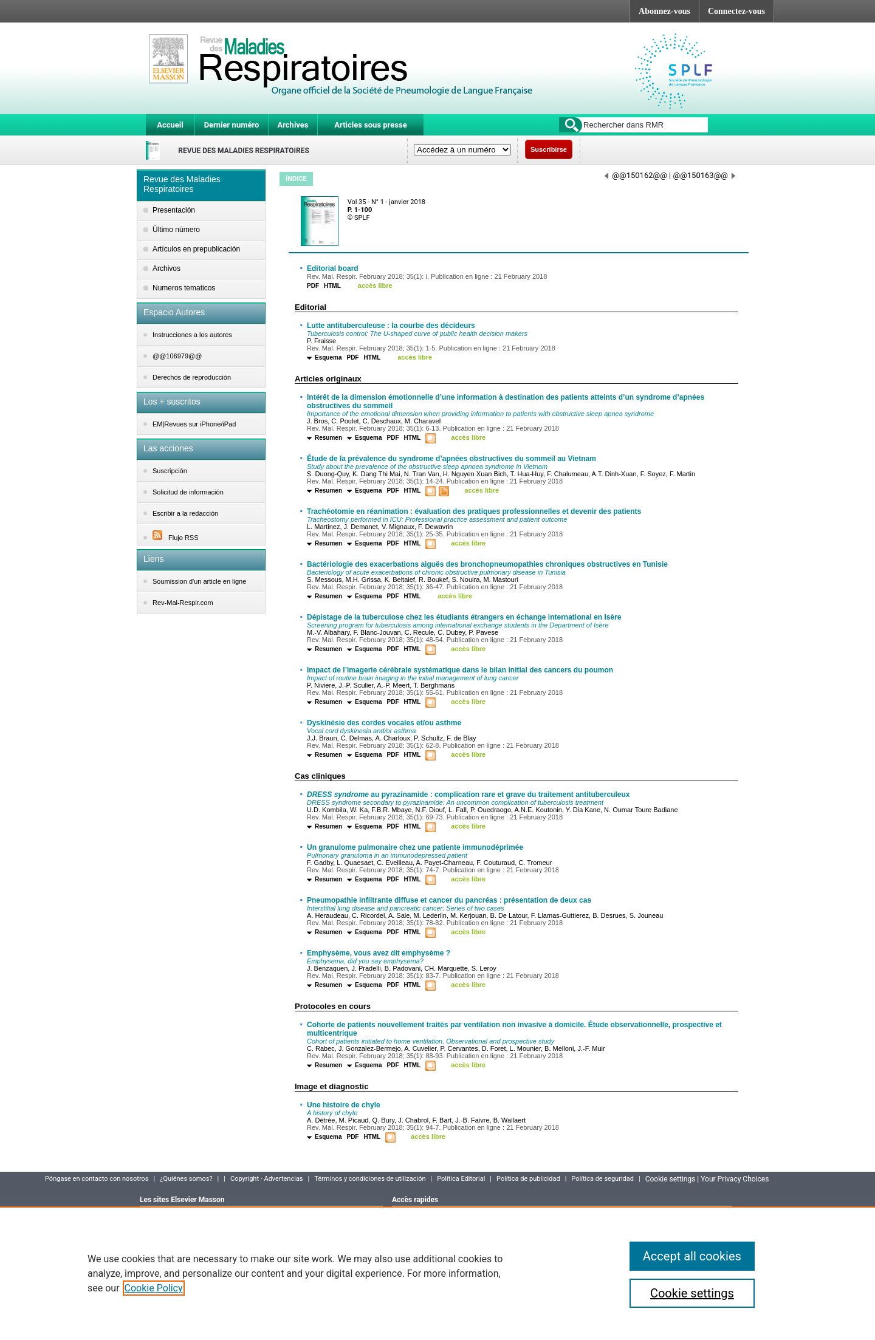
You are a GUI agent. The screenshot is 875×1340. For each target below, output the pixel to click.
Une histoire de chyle (343, 1105)
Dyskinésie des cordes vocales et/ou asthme (384, 723)
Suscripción (170, 470)
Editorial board (333, 268)
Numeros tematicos (184, 288)
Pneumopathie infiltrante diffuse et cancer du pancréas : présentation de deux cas (449, 900)
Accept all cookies (692, 1256)
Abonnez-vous (664, 11)
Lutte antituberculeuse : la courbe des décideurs (391, 325)
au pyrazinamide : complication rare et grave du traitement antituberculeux (468, 794)
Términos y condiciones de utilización (369, 1179)
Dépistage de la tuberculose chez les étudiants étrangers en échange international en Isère (464, 617)
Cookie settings (692, 1293)
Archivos (166, 268)
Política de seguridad (602, 1179)
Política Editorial (461, 1179)
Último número (176, 229)
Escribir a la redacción (185, 513)
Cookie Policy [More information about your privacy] (154, 1288)
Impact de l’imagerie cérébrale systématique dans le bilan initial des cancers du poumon (460, 670)
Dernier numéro (231, 124)
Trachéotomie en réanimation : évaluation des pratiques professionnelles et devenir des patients (474, 511)
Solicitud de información (188, 492)
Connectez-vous (736, 11)
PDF (313, 285)
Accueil (170, 124)
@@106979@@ (177, 356)
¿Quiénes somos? (186, 1179)
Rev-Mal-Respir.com (183, 602)
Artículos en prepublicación (196, 249)
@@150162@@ (636, 175)
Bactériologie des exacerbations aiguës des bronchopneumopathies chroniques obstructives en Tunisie (487, 564)
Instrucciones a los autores (192, 334)
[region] (437, 1273)
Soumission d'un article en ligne (199, 581)
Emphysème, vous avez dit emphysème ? (378, 953)
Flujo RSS (176, 537)
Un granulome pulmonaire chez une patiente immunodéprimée (415, 847)
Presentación (174, 210)
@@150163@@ (704, 175)
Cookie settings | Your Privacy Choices (707, 1179)
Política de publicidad (528, 1179)
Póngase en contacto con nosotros (97, 1179)
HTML (332, 285)
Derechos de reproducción (192, 377)
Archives (292, 124)
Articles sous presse (370, 124)
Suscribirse (548, 149)
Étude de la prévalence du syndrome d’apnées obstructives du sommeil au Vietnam (451, 458)
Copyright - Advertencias (266, 1179)
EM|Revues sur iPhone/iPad (194, 424)
